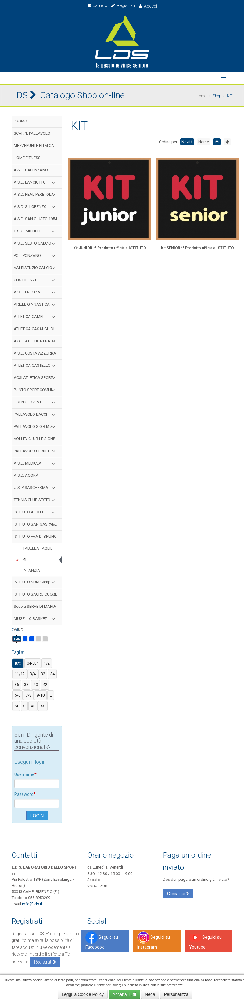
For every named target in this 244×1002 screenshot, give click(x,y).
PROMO (20, 121)
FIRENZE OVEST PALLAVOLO (36, 404)
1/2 (47, 663)
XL (33, 706)
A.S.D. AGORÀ (26, 475)
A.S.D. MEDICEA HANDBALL (36, 465)
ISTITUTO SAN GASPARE (36, 524)
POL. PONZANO (36, 255)
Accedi (147, 6)
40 (36, 684)
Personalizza (176, 994)
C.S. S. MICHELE (36, 231)
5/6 (17, 695)
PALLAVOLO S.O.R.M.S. (36, 426)
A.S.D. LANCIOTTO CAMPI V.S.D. (36, 184)
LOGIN (37, 815)
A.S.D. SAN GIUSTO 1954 (36, 219)
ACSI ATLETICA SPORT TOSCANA (36, 379)
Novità (187, 142)
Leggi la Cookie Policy (83, 994)
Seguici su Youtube (205, 940)
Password (25, 794)
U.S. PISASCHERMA (36, 487)
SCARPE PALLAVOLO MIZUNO (32, 135)
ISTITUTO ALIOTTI (36, 512)
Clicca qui (178, 893)
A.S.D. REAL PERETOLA (36, 194)
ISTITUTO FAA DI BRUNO (36, 536)
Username (25, 774)
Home (201, 95)
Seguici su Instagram (153, 940)
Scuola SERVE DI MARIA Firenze (36, 608)
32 (43, 674)
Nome (203, 142)
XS (43, 706)
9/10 (41, 695)
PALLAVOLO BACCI (36, 414)
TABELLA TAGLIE (37, 548)
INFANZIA (31, 570)
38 (26, 684)
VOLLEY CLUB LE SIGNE (36, 438)
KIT (21, 559)
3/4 (33, 674)
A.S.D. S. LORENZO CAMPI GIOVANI (36, 208)
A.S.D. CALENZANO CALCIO (31, 172)
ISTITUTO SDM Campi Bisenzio (36, 584)
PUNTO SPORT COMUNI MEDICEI (36, 392)
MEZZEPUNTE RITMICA (34, 145)
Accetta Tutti (124, 994)
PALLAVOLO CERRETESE (35, 451)
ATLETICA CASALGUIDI (34, 328)
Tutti (17, 639)
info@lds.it (32, 904)
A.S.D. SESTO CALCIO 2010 (36, 245)
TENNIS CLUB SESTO (36, 499)
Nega (150, 994)
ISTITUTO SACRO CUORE (36, 594)
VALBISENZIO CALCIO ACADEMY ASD (36, 269)
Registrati (122, 5)
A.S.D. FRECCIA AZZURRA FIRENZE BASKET (36, 294)
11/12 (20, 674)
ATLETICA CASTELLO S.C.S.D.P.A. (36, 367)
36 (17, 684)
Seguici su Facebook (101, 940)
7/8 (28, 695)
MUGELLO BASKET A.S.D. (36, 620)
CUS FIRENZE (36, 280)
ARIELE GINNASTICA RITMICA (36, 306)
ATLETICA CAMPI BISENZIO (36, 318)
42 (45, 684)
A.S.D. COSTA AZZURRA (36, 353)
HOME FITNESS (27, 157)
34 (52, 674)
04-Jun (33, 663)
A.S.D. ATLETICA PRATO (36, 341)
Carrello (97, 5)
